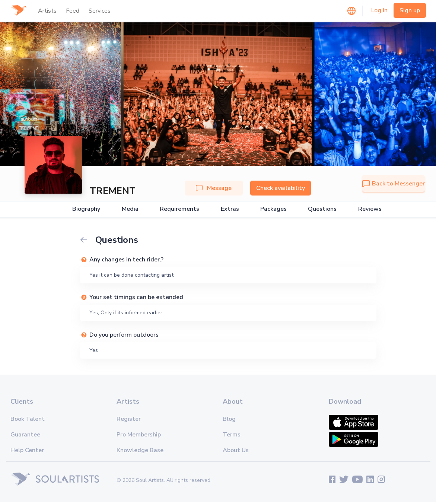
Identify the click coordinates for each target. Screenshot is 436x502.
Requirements (179, 209)
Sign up (410, 10)
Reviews (370, 209)
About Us (236, 450)
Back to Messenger (393, 183)
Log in (379, 10)
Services (100, 11)
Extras (230, 209)
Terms (232, 434)
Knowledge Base (140, 450)
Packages (273, 209)
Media (130, 209)
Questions (322, 209)
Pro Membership (139, 434)
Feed (72, 11)
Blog (229, 419)
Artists (47, 11)
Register (129, 419)
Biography (86, 209)
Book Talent (27, 419)
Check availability (280, 188)
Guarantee (25, 434)
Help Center (27, 450)
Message (214, 188)
